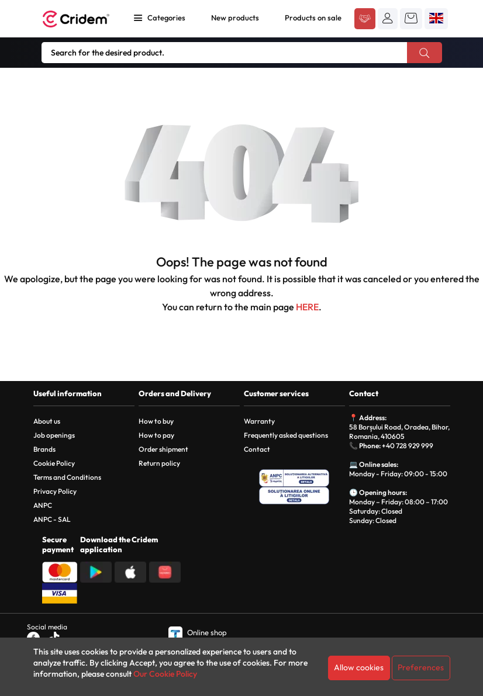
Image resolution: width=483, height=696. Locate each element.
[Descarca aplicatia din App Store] (130, 571)
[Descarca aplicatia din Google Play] (96, 571)
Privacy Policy (55, 491)
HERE (307, 307)
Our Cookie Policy (165, 674)
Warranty (259, 421)
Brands (44, 449)
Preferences (421, 667)
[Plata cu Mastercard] (59, 571)
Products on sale (313, 17)
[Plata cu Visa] (59, 592)
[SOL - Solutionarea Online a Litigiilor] (294, 495)
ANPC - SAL (52, 519)
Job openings (54, 435)
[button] (387, 18)
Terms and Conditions (67, 477)
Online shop (197, 632)
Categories (166, 17)
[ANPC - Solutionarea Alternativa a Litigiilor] (294, 478)
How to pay (156, 435)
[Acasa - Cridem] (77, 19)
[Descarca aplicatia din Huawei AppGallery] (165, 571)
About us (46, 421)
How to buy (156, 421)
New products (235, 17)
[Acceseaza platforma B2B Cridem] (365, 19)
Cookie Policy (54, 463)
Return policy (159, 463)
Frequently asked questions (286, 435)
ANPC (42, 505)
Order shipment (163, 449)
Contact (257, 449)
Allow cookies (359, 667)
